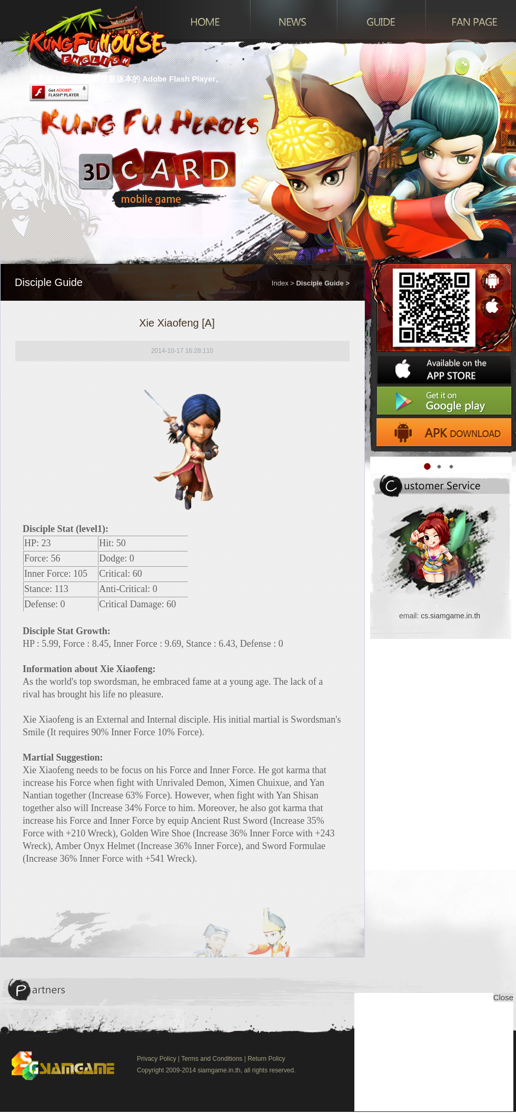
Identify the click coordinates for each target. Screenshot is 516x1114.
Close (503, 997)
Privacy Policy (156, 1058)
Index (280, 283)
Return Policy (266, 1058)
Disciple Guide (319, 283)
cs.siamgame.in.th (450, 616)
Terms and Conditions (211, 1058)
